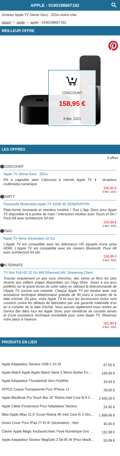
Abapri (6, 22)
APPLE (21, 22)
